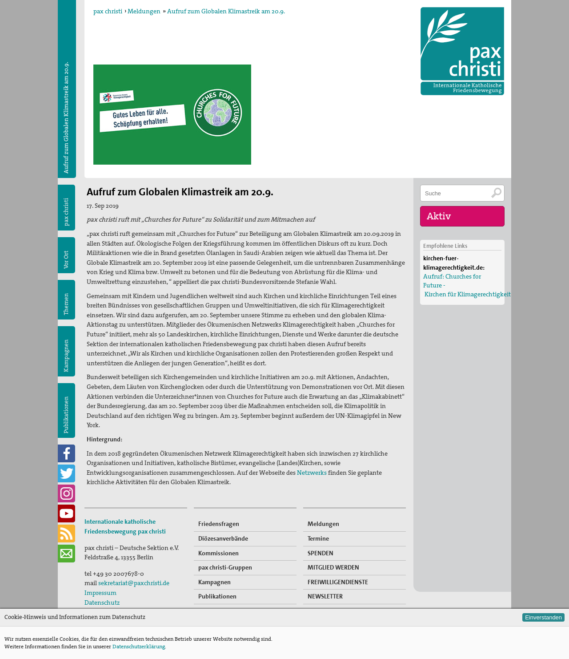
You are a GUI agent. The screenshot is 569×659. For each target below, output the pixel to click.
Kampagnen (66, 356)
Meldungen (144, 11)
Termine (318, 538)
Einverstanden (543, 617)
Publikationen (66, 414)
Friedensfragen (218, 524)
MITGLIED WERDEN (333, 567)
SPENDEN (320, 553)
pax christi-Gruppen (225, 567)
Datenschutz (102, 602)
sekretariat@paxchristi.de (133, 583)
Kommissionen (218, 553)
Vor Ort (66, 260)
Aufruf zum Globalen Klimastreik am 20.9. (226, 11)
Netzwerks (312, 473)
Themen (66, 304)
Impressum (100, 593)
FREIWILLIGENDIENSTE (338, 582)
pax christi (107, 11)
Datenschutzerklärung (138, 646)
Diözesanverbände (223, 538)
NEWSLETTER (325, 596)
